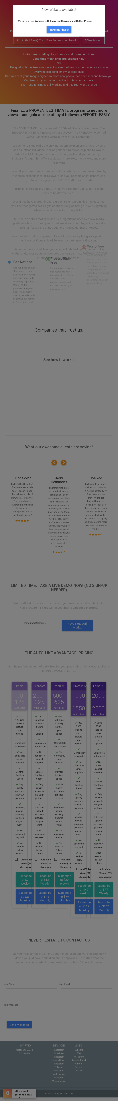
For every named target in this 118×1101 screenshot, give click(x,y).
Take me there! (59, 29)
